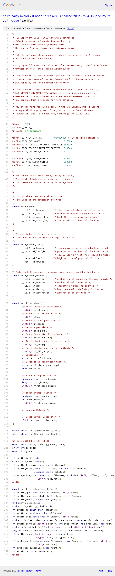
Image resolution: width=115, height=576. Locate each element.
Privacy (28, 570)
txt (101, 570)
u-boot (37, 16)
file (70, 28)
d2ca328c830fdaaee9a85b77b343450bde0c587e (78, 16)
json (109, 570)
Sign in (108, 5)
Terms (37, 570)
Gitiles (20, 570)
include (14, 20)
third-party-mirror (16, 16)
